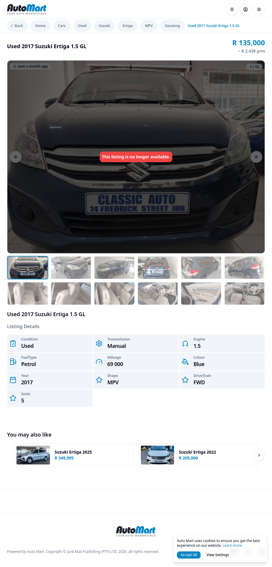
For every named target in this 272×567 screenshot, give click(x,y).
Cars (62, 25)
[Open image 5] (201, 267)
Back (16, 25)
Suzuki (104, 25)
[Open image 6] (244, 267)
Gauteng (172, 25)
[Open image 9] (114, 293)
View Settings (217, 554)
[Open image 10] (157, 293)
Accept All (189, 554)
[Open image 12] (244, 293)
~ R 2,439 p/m (251, 51)
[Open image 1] (27, 267)
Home (40, 25)
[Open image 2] (71, 267)
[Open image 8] (71, 293)
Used (82, 25)
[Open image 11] (201, 293)
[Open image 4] (157, 267)
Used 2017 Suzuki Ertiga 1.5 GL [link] (214, 26)
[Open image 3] (114, 267)
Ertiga (127, 25)
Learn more (232, 545)
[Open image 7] (27, 293)
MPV (149, 25)
